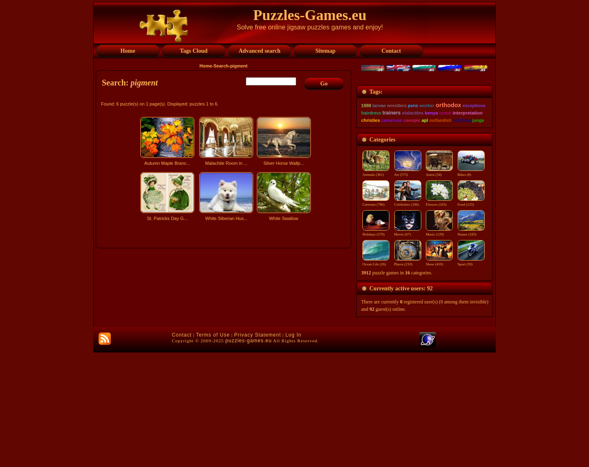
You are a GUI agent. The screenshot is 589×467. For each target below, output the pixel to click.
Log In (293, 449)
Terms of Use (213, 449)
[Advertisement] (224, 295)
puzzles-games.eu (248, 455)
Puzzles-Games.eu (309, 15)
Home (206, 65)
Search (221, 65)
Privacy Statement (257, 449)
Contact (181, 449)
